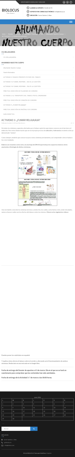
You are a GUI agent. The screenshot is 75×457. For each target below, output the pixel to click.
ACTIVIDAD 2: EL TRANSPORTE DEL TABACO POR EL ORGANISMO (24, 95)
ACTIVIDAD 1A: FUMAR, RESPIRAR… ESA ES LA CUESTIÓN (21, 82)
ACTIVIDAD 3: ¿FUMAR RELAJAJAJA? (14, 105)
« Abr (3, 423)
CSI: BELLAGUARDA (9, 57)
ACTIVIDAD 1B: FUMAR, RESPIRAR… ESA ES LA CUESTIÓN (22, 86)
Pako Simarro (21, 123)
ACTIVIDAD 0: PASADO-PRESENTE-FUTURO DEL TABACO (21, 77)
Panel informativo (9, 72)
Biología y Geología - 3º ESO (34, 34)
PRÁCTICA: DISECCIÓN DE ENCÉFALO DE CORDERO (20, 109)
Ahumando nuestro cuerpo (55, 34)
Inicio (4, 34)
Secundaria (18, 34)
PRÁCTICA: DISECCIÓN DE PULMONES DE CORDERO (20, 91)
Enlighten (49, 453)
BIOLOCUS (10, 10)
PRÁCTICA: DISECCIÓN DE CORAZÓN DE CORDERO (20, 100)
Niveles (10, 34)
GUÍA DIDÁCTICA (8, 114)
